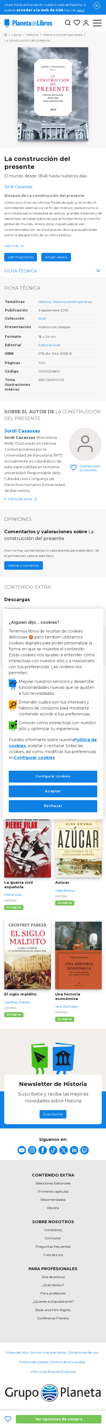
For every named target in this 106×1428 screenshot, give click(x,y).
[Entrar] (84, 23)
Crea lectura (53, 1255)
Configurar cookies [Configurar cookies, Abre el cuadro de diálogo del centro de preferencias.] (52, 776)
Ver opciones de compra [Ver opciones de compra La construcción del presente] (58, 1419)
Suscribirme (53, 1114)
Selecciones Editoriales (53, 1183)
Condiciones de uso (83, 1352)
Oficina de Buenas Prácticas (53, 1371)
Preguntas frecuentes (53, 1246)
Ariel (42, 318)
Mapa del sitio (17, 1352)
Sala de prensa (53, 1277)
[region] (53, 713)
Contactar (53, 1238)
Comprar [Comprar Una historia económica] (64, 1019)
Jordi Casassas (22, 431)
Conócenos (53, 1230)
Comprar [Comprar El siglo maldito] (13, 1014)
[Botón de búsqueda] (67, 23)
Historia (44, 302)
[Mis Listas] (75, 23)
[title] (22, 1150)
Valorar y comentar (23, 565)
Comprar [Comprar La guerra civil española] (13, 907)
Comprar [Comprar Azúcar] (64, 903)
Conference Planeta (53, 1318)
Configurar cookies (34, 757)
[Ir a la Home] (5, 35)
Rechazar (53, 806)
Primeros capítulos (53, 1191)
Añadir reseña (56, 257)
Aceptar (53, 791)
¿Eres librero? (53, 1285)
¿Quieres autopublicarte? (53, 1301)
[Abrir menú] (97, 23)
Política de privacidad (67, 1362)
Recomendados (53, 1199)
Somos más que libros (48, 1352)
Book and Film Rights (53, 1310)
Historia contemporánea (72, 302)
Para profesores (53, 1293)
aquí (80, 10)
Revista (53, 1208)
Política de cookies (33, 1362)
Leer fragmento (20, 257)
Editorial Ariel (49, 345)
